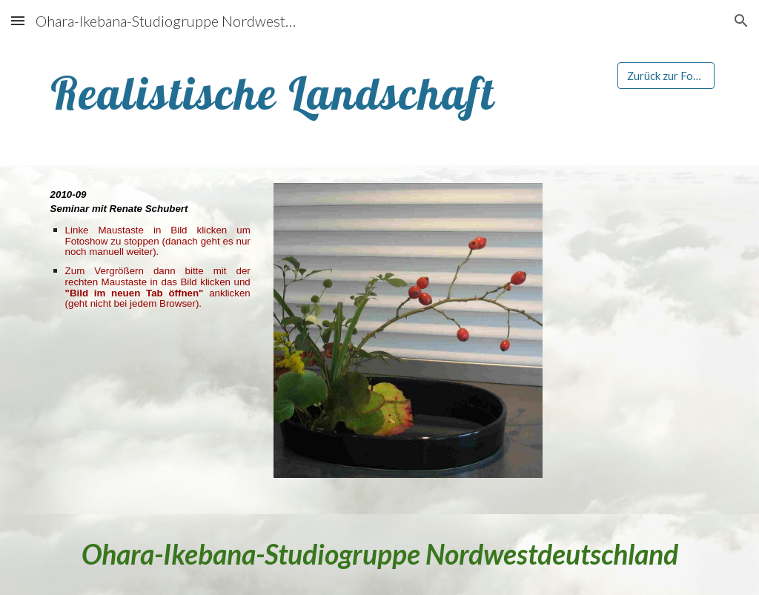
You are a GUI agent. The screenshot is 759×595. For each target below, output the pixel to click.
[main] (322, 93)
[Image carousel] (408, 339)
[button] (18, 20)
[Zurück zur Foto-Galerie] (666, 76)
